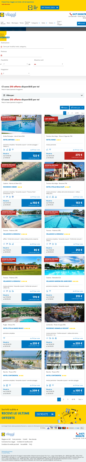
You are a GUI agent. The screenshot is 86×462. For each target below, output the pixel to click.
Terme (22, 23)
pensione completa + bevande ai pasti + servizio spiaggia (20, 380)
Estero (51, 23)
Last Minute (3, 23)
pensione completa (9, 333)
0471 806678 (79, 14)
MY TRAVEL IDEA (50, 7)
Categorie (34, 23)
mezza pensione (51, 144)
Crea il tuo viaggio (59, 23)
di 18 (76, 113)
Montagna (15, 23)
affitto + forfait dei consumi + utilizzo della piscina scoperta (20, 239)
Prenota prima (27, 23)
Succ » (83, 113)
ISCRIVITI (45, 414)
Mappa (65, 108)
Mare (8, 23)
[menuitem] (3, 23)
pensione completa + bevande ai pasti (57, 286)
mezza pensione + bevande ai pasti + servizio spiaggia (62, 380)
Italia (43, 23)
